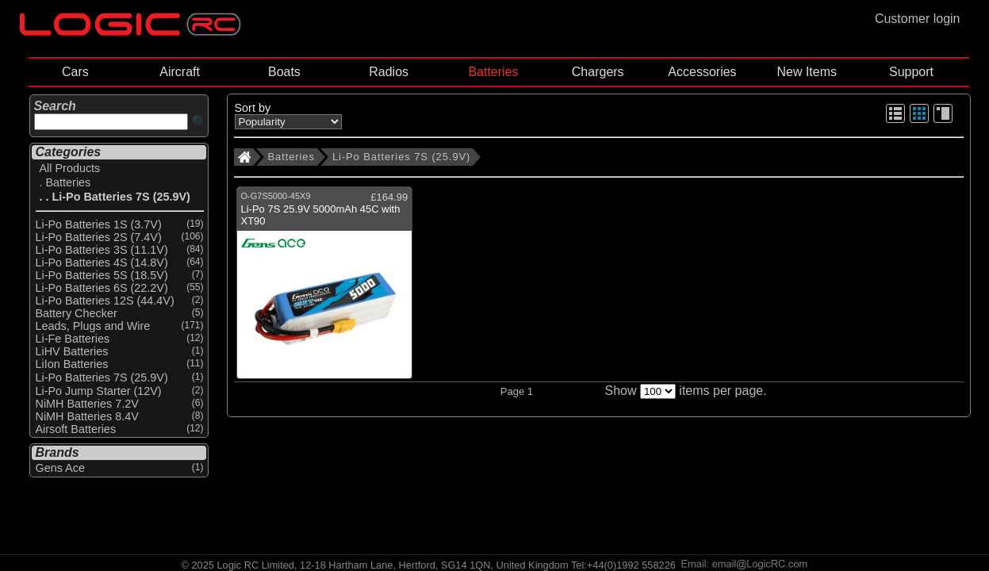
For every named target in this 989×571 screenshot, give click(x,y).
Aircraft (179, 72)
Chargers (598, 72)
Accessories (702, 72)
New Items (806, 72)
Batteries (493, 72)
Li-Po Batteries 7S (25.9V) (401, 157)
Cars (75, 72)
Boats (284, 72)
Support (911, 72)
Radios (388, 72)
